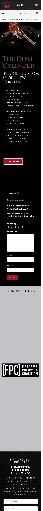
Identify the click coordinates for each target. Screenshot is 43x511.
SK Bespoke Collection (15, 19)
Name (10, 255)
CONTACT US (23, 14)
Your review (12, 231)
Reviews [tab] (14, 193)
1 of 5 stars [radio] (8, 227)
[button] (36, 5)
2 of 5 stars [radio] (12, 227)
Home (4, 19)
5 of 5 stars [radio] (22, 227)
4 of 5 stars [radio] (19, 227)
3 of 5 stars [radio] (15, 227)
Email (10, 265)
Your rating (12, 223)
